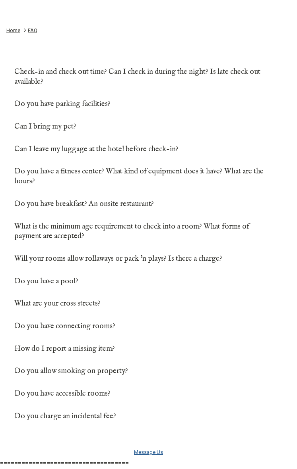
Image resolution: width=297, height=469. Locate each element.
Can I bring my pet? (147, 126)
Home (13, 30)
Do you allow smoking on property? (147, 371)
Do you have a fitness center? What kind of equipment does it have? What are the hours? (147, 176)
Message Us (148, 452)
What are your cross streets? (147, 303)
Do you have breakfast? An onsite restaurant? (147, 204)
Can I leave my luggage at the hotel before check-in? (147, 149)
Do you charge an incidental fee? (147, 416)
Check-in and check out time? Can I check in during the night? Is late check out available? (147, 76)
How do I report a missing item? (147, 349)
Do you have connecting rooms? (147, 326)
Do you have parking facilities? (147, 104)
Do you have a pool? (147, 281)
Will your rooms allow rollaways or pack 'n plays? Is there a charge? (147, 258)
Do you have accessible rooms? (147, 393)
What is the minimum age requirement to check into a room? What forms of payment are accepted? (147, 231)
